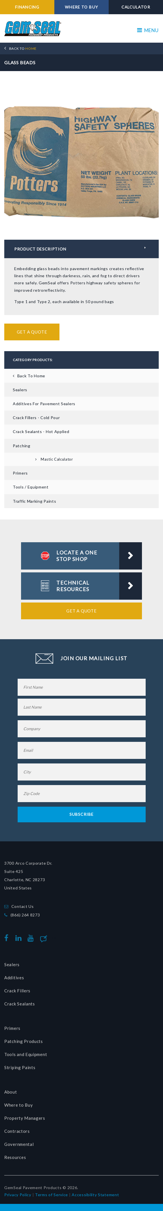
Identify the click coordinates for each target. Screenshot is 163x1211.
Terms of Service (51, 1194)
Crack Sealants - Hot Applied (41, 431)
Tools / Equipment (31, 487)
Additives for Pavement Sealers (44, 403)
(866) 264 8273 (25, 914)
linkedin (19, 937)
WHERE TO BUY (81, 7)
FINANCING (27, 7)
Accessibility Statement (95, 1194)
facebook (7, 937)
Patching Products (23, 1041)
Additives (14, 977)
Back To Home (31, 375)
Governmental (19, 1143)
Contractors (17, 1130)
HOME (23, 48)
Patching (21, 445)
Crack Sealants (19, 1003)
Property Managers (24, 1117)
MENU (148, 30)
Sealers (20, 389)
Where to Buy (18, 1104)
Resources (15, 1157)
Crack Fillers (17, 990)
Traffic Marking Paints (34, 500)
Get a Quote (32, 331)
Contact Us (22, 906)
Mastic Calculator (57, 459)
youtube (32, 937)
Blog (53, 937)
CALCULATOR (136, 7)
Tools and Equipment (25, 1054)
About (10, 1091)
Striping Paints (20, 1067)
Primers (20, 472)
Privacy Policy (17, 1194)
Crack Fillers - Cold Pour (36, 417)
